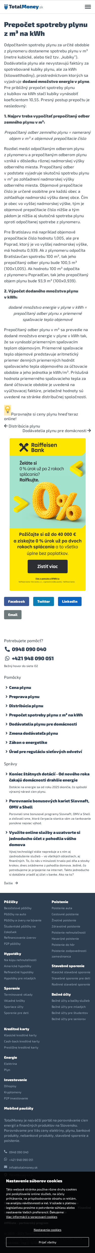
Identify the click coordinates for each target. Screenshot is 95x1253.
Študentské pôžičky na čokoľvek (20, 929)
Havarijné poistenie (65, 938)
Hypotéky (12, 953)
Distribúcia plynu (22, 426)
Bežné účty (61, 994)
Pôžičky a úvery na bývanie (23, 920)
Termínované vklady (18, 994)
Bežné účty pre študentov (70, 1012)
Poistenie (60, 902)
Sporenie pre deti (16, 1012)
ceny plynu (47, 413)
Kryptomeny (12, 1092)
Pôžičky (11, 902)
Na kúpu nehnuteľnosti (20, 960)
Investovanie (15, 1080)
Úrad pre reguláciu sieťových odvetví (45, 751)
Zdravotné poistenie (66, 926)
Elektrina (10, 1063)
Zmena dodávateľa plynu (33, 733)
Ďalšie (11, 883)
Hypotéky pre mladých (20, 978)
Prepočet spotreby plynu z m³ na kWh (46, 714)
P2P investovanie (16, 1098)
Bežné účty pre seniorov (69, 1019)
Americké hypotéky (17, 966)
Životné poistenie (64, 920)
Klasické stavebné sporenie (71, 972)
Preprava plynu (24, 696)
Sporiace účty (13, 1006)
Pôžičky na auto (15, 914)
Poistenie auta (62, 908)
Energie (10, 1057)
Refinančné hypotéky (18, 972)
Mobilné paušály (18, 1108)
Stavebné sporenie (68, 966)
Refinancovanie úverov (20, 937)
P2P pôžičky (12, 943)
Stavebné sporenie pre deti (71, 978)
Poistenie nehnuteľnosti (69, 932)
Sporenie (12, 988)
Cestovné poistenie (65, 914)
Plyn (7, 1069)
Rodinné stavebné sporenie (71, 984)
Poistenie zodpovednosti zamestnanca (69, 953)
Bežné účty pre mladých (69, 1006)
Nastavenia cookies (47, 1229)
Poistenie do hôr (63, 944)
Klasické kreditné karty (20, 1035)
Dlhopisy (10, 1086)
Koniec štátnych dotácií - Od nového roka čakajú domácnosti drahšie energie (49, 776)
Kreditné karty (16, 1029)
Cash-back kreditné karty (22, 1041)
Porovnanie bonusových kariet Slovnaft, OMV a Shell (49, 803)
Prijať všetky (47, 1242)
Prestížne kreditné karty (21, 1047)
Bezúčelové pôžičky (17, 908)
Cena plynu (20, 687)
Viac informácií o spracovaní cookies (31, 1216)
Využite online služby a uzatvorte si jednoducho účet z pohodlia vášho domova (44, 838)
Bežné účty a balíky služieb (71, 1000)
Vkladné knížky (14, 1000)
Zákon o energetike (28, 742)
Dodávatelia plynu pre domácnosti (57, 430)
